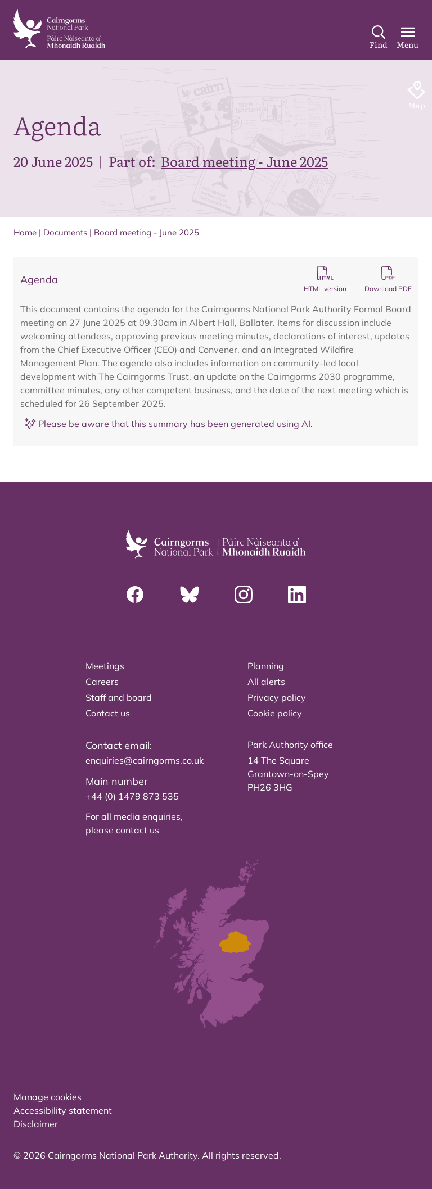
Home (25, 232)
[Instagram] (244, 594)
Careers (102, 681)
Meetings (105, 665)
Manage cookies (48, 1096)
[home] (59, 28)
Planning (266, 665)
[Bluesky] (189, 594)
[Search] (379, 37)
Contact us (108, 713)
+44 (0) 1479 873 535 (132, 796)
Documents (65, 232)
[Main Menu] (407, 37)
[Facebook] (135, 594)
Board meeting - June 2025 (244, 161)
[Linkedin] (297, 594)
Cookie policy (275, 713)
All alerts (266, 681)
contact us (137, 830)
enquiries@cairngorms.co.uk (145, 760)
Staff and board (119, 697)
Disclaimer (36, 1123)
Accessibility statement (63, 1110)
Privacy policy (277, 697)
